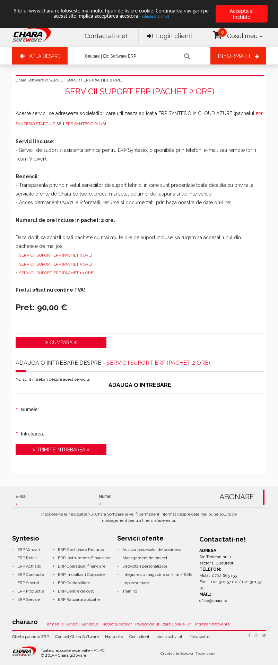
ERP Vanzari (28, 549)
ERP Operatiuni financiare (81, 566)
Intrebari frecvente (212, 624)
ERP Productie (30, 591)
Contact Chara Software (77, 636)
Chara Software (30, 80)
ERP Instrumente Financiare (84, 557)
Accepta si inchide (241, 13)
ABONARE (236, 496)
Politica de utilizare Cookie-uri (163, 624)
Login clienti (169, 36)
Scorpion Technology (198, 653)
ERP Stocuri (28, 582)
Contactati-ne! (106, 36)
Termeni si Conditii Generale (71, 624)
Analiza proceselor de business (151, 549)
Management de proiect (144, 557)
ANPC (99, 650)
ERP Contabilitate (74, 582)
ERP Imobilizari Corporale (81, 574)
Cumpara (61, 342)
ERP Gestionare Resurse (81, 549)
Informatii (234, 56)
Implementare (135, 582)
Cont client (139, 636)
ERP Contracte (30, 574)
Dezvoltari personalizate (144, 566)
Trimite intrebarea (61, 449)
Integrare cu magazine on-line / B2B (157, 574)
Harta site (114, 636)
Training (129, 591)
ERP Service (28, 599)
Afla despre (44, 56)
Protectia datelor (117, 624)
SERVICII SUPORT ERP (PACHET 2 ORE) (85, 80)
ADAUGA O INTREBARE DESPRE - (113, 363)
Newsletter (200, 636)
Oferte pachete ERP (30, 636)
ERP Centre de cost (76, 591)
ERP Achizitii (29, 566)
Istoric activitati (169, 636)
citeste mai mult (174, 17)
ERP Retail (27, 557)
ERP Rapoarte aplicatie (79, 599)
